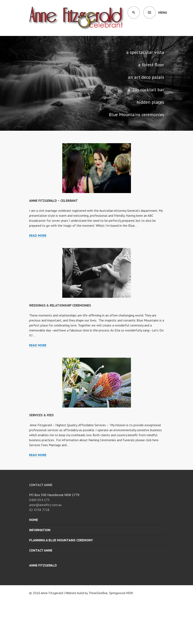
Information (39, 530)
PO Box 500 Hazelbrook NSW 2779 (54, 495)
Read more (37, 235)
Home (33, 520)
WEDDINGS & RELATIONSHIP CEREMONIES (60, 305)
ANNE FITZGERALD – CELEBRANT (53, 200)
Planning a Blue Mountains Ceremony (61, 540)
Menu (162, 12)
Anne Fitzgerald (43, 565)
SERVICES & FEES (41, 415)
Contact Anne (40, 550)
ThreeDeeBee (98, 593)
